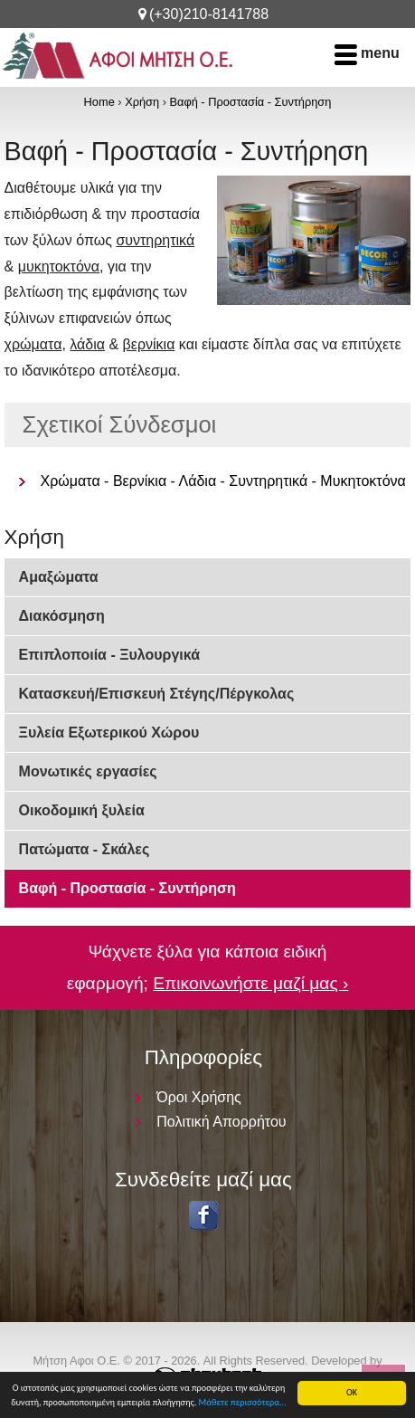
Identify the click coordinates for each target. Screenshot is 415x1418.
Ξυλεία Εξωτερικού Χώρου (109, 732)
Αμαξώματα (59, 577)
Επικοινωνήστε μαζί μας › (250, 983)
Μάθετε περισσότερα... (243, 1402)
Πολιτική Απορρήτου (221, 1121)
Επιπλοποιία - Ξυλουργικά (109, 654)
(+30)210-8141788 (209, 14)
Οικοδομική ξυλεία (82, 810)
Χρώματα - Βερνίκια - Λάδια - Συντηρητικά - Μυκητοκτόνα (223, 481)
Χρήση (142, 102)
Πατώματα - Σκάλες (84, 849)
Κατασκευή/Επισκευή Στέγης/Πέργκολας (157, 693)
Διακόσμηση (62, 615)
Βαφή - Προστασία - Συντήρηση (250, 102)
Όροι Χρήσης (198, 1097)
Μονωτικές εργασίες (88, 771)
